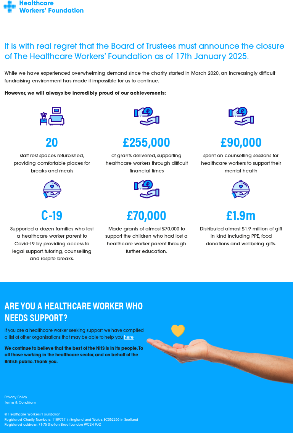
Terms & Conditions (20, 402)
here (129, 338)
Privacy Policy (16, 397)
